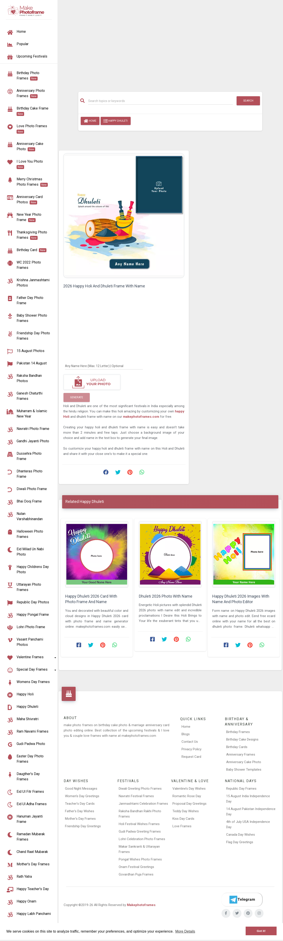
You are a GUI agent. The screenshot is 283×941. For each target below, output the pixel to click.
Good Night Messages (81, 789)
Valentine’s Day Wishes (189, 789)
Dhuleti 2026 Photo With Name (165, 596)
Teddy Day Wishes (185, 811)
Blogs (186, 734)
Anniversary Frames (240, 754)
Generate (76, 397)
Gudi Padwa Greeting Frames (140, 831)
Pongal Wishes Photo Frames (140, 859)
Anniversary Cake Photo (243, 762)
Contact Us (190, 742)
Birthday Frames (238, 732)
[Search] (160, 101)
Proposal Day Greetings (189, 804)
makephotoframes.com (141, 417)
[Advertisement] (170, 44)
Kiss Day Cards (183, 819)
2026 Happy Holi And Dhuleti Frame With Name (104, 286)
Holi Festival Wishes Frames (139, 824)
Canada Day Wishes (240, 835)
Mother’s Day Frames (80, 819)
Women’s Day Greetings (82, 796)
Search (248, 100)
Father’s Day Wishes (79, 811)
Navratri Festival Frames (136, 796)
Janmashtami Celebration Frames (143, 804)
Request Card (191, 757)
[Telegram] (242, 899)
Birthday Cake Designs (242, 739)
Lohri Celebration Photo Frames (142, 839)
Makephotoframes (141, 905)
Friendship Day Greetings (83, 826)
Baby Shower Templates (243, 770)
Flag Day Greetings (239, 842)
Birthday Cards (236, 747)
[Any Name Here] (104, 366)
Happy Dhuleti (116, 121)
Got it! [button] (261, 931)
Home (90, 121)
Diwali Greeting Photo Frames (140, 789)
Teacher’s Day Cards (80, 804)
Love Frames (181, 826)
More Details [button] (185, 931)
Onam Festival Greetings (136, 867)
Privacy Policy (191, 749)
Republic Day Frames (241, 789)
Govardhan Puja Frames (136, 874)
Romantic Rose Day (186, 796)
